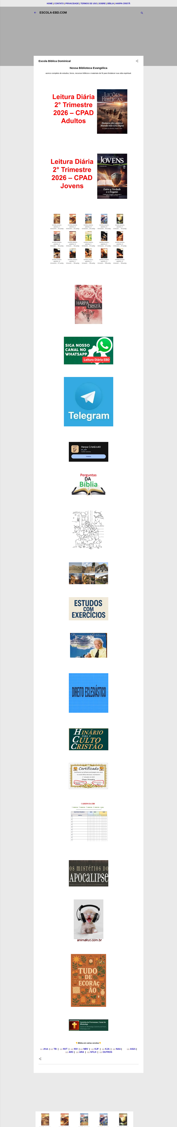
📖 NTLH (91, 1052)
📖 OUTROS (105, 1052)
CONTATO (59, 3)
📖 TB (53, 1049)
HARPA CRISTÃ (123, 3)
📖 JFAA (44, 1049)
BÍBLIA (110, 3)
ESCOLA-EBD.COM (53, 12)
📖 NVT (63, 1049)
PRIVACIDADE (72, 3)
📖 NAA (117, 1049)
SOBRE (102, 3)
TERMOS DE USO (89, 3)
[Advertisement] (88, 36)
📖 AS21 (131, 1049)
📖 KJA (105, 1049)
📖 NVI (74, 1049)
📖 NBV (84, 1049)
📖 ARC (69, 1052)
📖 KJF (95, 1049)
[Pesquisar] (141, 13)
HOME (50, 3)
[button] (137, 61)
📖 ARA (80, 1052)
